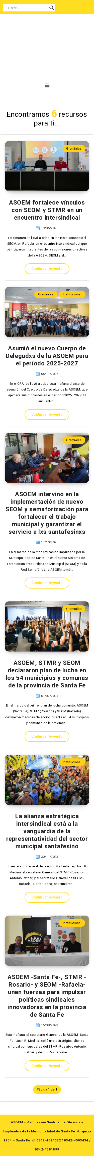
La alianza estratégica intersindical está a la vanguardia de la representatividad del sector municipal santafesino (47, 831)
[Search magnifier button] (51, 7)
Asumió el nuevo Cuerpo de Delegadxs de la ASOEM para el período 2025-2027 (47, 356)
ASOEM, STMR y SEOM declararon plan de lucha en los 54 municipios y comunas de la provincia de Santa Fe (47, 674)
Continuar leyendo (47, 269)
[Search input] (27, 7)
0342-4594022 (48, 1140)
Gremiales (73, 148)
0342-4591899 (47, 1149)
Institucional (72, 294)
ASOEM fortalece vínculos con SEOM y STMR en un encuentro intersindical (47, 210)
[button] (45, 86)
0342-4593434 (76, 1140)
